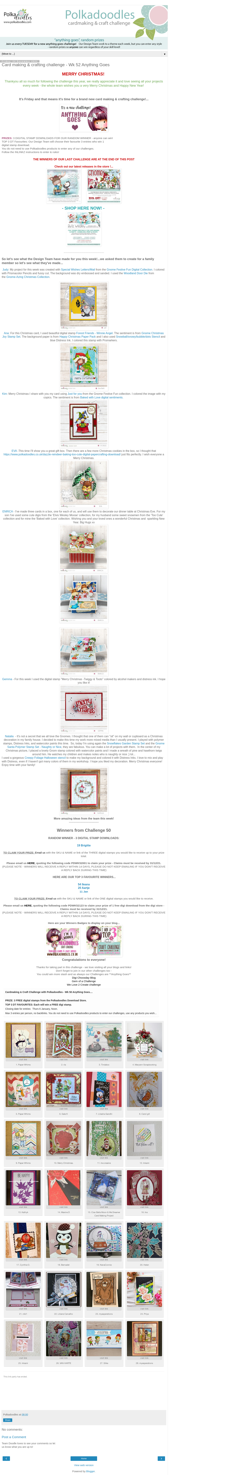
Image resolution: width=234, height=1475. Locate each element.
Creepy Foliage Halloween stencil (45, 757)
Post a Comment (14, 1437)
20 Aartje (84, 887)
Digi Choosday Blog (84, 977)
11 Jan (84, 891)
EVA (14, 450)
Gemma (7, 679)
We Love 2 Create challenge (84, 984)
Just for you (75, 393)
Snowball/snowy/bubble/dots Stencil (138, 336)
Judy (5, 269)
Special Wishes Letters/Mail (78, 269)
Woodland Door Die (136, 273)
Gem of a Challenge (84, 981)
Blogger (90, 1471)
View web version (84, 1465)
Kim (4, 393)
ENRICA (7, 511)
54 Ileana (84, 884)
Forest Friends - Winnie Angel (94, 333)
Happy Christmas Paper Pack (77, 336)
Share (7, 1420)
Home (84, 1458)
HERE (31, 863)
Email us (40, 852)
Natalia (9, 736)
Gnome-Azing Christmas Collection (27, 276)
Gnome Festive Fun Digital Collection (129, 269)
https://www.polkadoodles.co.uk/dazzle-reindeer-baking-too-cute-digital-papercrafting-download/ (61, 454)
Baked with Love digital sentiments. (102, 397)
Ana (6, 333)
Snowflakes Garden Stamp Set (126, 743)
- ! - (83, 208)
